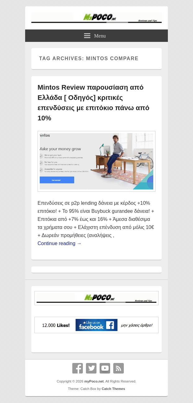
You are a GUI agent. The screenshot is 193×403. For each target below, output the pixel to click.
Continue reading (60, 243)
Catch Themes (113, 389)
